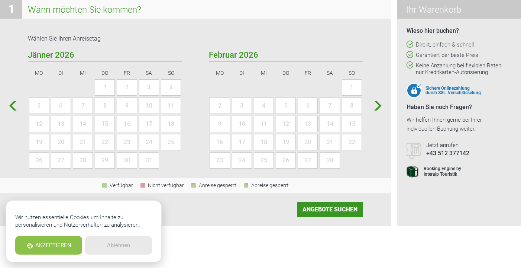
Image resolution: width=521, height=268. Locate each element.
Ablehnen (118, 245)
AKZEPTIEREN (48, 245)
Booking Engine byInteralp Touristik (434, 172)
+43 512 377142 (447, 153)
